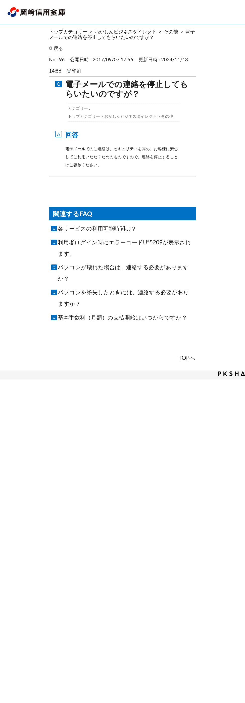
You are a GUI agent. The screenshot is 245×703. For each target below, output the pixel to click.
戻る (58, 48)
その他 (171, 31)
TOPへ (186, 357)
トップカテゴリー (68, 31)
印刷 (76, 71)
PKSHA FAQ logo (231, 373)
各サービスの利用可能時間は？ (97, 228)
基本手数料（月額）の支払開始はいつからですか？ (122, 317)
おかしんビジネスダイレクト (125, 31)
